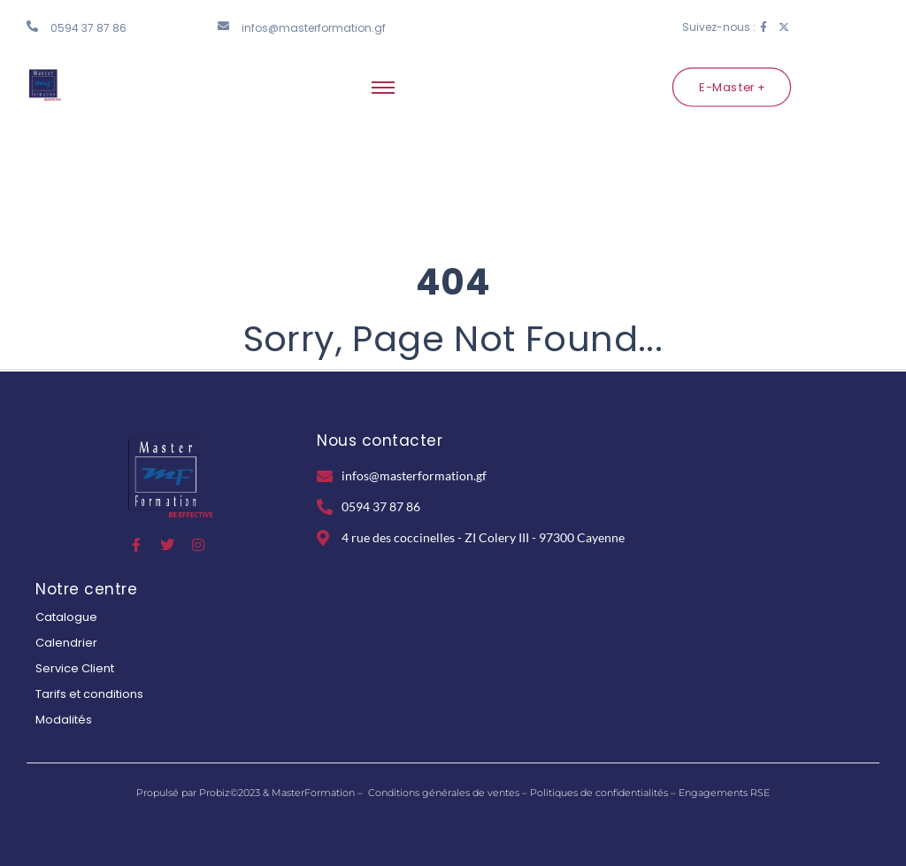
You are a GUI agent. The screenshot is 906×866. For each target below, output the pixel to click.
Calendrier (66, 642)
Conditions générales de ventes (443, 792)
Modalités (63, 719)
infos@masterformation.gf (314, 27)
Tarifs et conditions (89, 694)
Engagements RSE (724, 792)
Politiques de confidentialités (599, 792)
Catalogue (66, 617)
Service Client (74, 668)
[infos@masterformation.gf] (223, 26)
